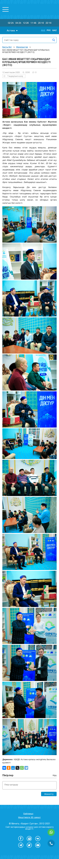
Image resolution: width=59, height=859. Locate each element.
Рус (49, 30)
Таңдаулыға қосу (13, 76)
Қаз (43, 30)
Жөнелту (48, 794)
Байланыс (28, 813)
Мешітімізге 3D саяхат (29, 817)
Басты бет (7, 47)
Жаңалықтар (22, 47)
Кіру (55, 775)
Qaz (54, 30)
